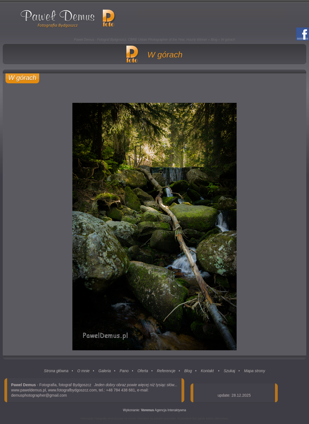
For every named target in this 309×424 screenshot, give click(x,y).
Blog (214, 40)
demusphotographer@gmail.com (39, 396)
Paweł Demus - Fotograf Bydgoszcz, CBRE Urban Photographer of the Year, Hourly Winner (140, 40)
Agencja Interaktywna (163, 411)
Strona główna (56, 372)
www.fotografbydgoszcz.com (72, 391)
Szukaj (229, 372)
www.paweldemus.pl (28, 391)
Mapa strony (254, 372)
